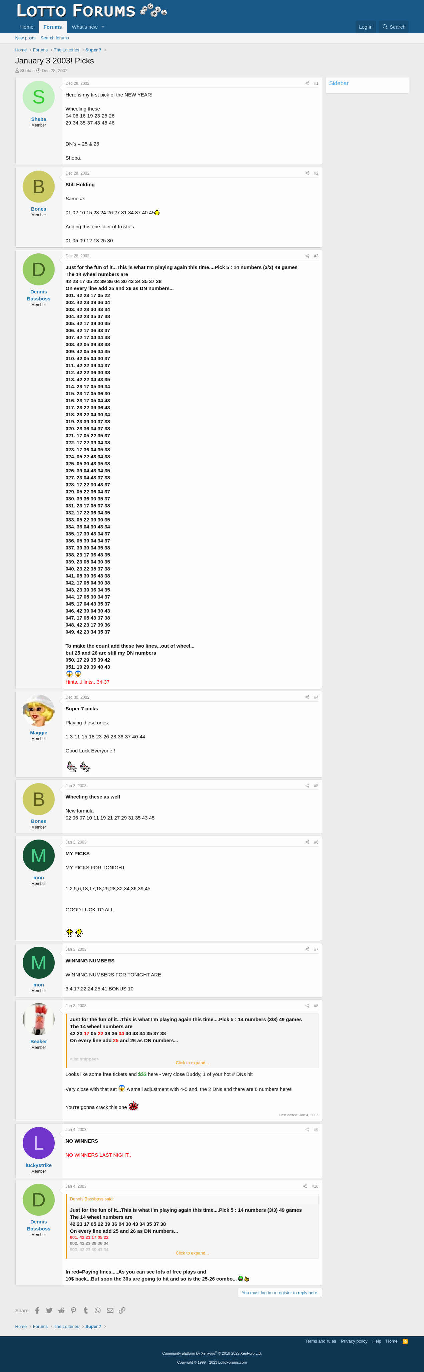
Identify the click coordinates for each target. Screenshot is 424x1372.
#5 (316, 785)
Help (376, 1341)
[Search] (394, 27)
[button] (102, 27)
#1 (316, 83)
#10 (315, 1186)
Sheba (26, 70)
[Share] (307, 83)
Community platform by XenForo (212, 1353)
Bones (38, 209)
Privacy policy (354, 1341)
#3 (316, 256)
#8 (316, 1005)
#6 (316, 842)
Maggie (38, 732)
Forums (53, 27)
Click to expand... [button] (192, 1062)
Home (27, 27)
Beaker (38, 1041)
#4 (316, 697)
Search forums (55, 37)
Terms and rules (320, 1341)
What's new (85, 27)
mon (38, 877)
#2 (316, 173)
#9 (316, 1129)
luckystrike (39, 1165)
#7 (316, 949)
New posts (25, 37)
